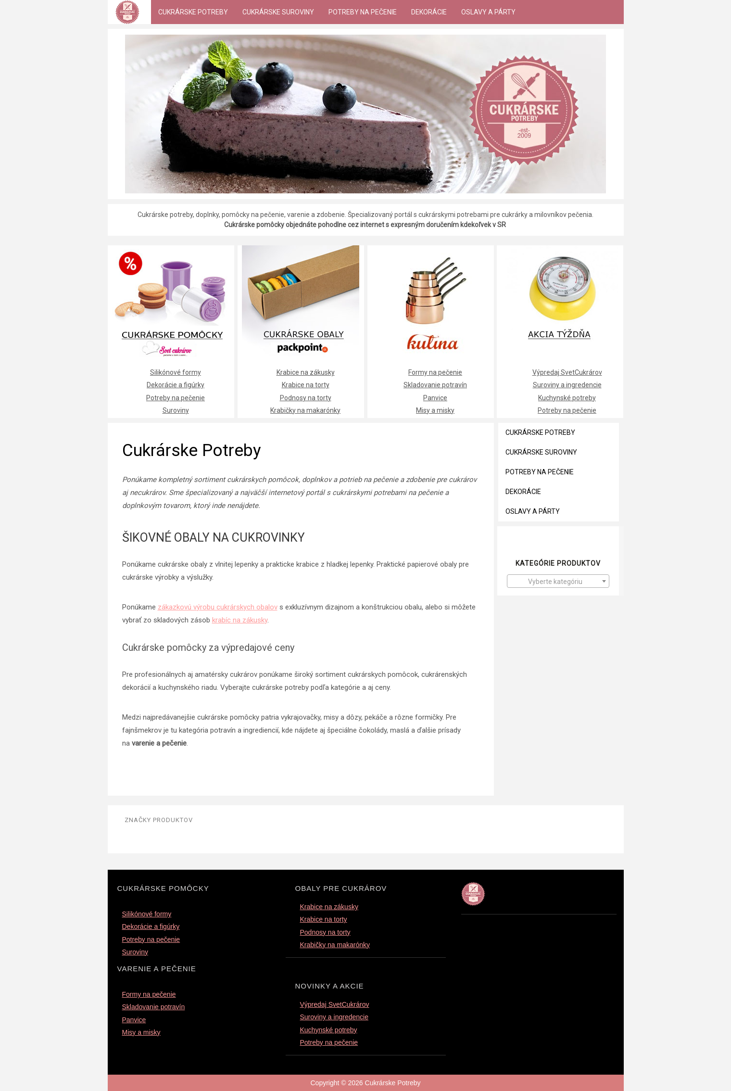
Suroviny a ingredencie (567, 385)
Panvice (435, 398)
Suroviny (176, 410)
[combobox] (558, 581)
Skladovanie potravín (435, 385)
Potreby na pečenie (362, 12)
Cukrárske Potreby (193, 12)
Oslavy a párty (488, 12)
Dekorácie (429, 12)
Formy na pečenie (435, 372)
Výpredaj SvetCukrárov (567, 372)
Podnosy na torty (305, 398)
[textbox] (558, 581)
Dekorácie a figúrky (175, 385)
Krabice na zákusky (306, 372)
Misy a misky (435, 410)
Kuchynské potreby (567, 398)
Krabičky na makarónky (305, 410)
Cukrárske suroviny (278, 12)
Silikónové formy (175, 372)
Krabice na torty (305, 385)
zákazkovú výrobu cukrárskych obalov (217, 607)
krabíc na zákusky (239, 620)
